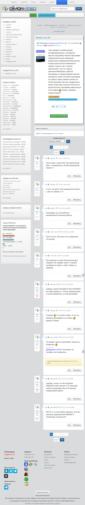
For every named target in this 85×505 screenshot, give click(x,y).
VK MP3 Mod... (7, 91)
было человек (57, 133)
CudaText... (6, 120)
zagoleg (52, 310)
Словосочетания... (8, 183)
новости (17, 139)
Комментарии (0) (8, 256)
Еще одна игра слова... (9, 191)
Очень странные (7, 99)
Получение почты (29, 454)
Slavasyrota (40, 45)
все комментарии (8, 213)
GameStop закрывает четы (11, 161)
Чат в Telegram (54, 97)
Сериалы (9, 49)
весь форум (7, 198)
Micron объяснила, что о (11, 152)
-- (57, 147)
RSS (63, 31)
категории (57, 31)
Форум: (62, 99)
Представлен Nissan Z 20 (11, 147)
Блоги (46, 460)
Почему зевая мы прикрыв (11, 142)
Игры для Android (11, 37)
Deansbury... (6, 118)
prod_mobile (37, 343)
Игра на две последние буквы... (12, 189)
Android (43, 2)
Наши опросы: (9, 223)
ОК (62, 152)
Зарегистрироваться (46, 15)
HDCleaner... (6, 112)
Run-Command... (7, 110)
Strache (52, 158)
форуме (15, 178)
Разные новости (11, 44)
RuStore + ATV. (7, 85)
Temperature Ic (7, 89)
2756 (57, 45)
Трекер (33, 2)
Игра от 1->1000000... (9, 193)
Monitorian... (6, 108)
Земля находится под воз (11, 164)
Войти (33, 15)
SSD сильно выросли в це (11, 159)
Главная (13, 2)
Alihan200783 (37, 413)
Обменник (61, 2)
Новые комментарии (12, 208)
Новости (24, 2)
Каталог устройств (49, 457)
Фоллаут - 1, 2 (7, 97)
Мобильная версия (42, 492)
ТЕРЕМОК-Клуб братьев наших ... (12, 181)
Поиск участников (49, 465)
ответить (77, 176)
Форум (72, 2)
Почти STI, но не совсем (11, 149)
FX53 (52, 255)
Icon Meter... (6, 87)
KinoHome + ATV (7, 93)
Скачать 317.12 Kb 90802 (59, 116)
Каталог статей (11, 56)
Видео (52, 2)
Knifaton (52, 184)
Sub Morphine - (7, 104)
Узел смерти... (7, 101)
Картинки (9, 52)
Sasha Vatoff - (6, 124)
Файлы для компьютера (14, 34)
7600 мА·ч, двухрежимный (11, 154)
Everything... (6, 116)
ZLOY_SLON (37, 237)
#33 (46, 158)
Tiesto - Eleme (7, 122)
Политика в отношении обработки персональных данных (42, 503)
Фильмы (8, 47)
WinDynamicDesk (7, 106)
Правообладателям (70, 462)
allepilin (52, 208)
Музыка (8, 42)
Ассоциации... (7, 185)
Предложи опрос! (20, 256)
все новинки (7, 129)
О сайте (46, 462)
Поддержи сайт (11, 61)
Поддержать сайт (10, 70)
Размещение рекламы (71, 454)
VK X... (5, 95)
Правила (67, 460)
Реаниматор (48, 454)
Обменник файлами (12, 30)
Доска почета (48, 468)
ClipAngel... (6, 114)
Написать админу (69, 457)
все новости (7, 168)
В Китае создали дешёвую (11, 144)
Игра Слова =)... (7, 187)
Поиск (8, 59)
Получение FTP (29, 457)
